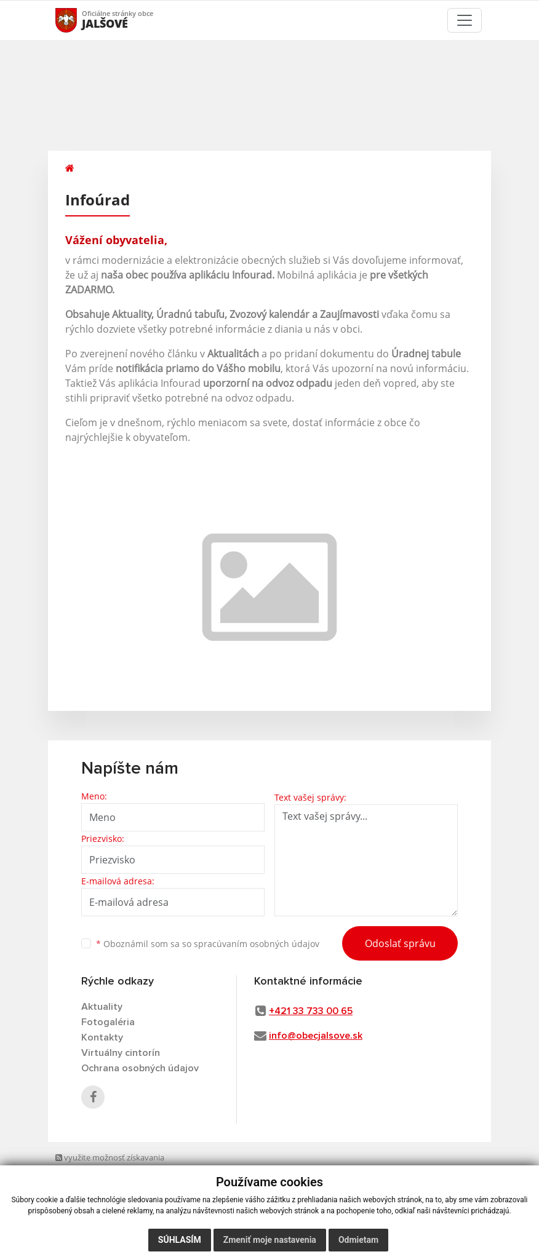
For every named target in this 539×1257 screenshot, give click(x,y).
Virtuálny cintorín (120, 1053)
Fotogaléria (108, 1022)
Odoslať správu (400, 943)
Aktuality (101, 1007)
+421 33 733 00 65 (311, 1011)
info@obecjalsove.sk (315, 1036)
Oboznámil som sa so (207, 944)
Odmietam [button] (358, 1240)
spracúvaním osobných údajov (256, 944)
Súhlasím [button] (179, 1240)
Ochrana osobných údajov (140, 1068)
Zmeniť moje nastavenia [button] (269, 1240)
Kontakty (102, 1037)
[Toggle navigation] (464, 20)
